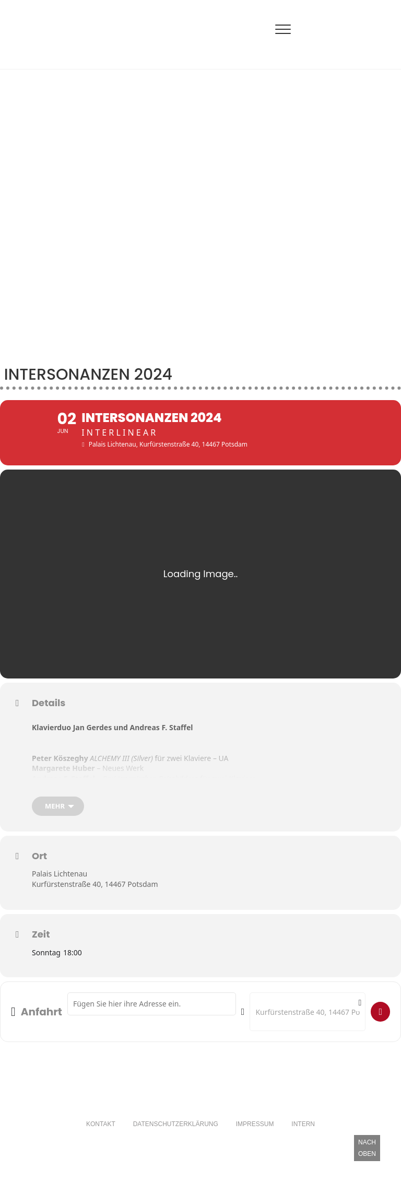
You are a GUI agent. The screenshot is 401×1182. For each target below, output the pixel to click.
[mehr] (58, 814)
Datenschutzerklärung (175, 1132)
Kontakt (100, 1132)
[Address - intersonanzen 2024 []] (151, 1011)
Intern (303, 1132)
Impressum (255, 1132)
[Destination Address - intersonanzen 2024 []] (307, 1019)
